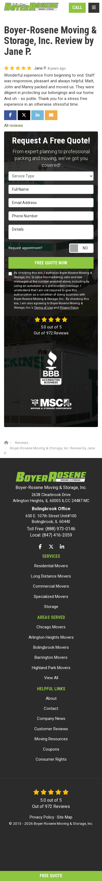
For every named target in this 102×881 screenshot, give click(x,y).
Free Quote (51, 875)
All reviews (13, 125)
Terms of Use (43, 307)
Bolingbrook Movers (51, 647)
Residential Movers (51, 565)
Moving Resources (51, 738)
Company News (51, 718)
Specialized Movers (51, 596)
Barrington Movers (51, 657)
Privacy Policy (69, 307)
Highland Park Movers (51, 667)
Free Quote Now (51, 262)
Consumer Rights (51, 759)
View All (51, 677)
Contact (51, 708)
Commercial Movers (51, 586)
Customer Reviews (51, 728)
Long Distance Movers (51, 576)
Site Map (64, 817)
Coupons (51, 749)
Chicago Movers (51, 627)
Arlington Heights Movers (51, 637)
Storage (51, 606)
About (51, 698)
